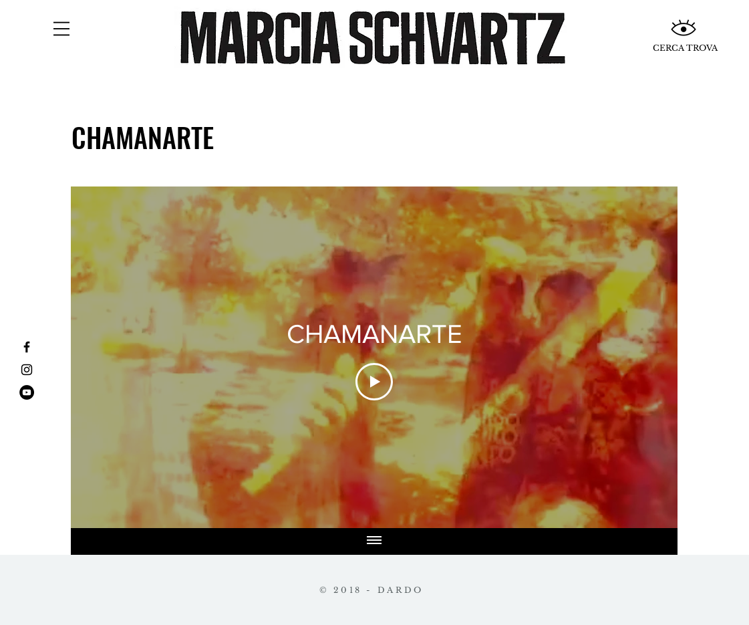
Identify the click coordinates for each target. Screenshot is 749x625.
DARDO (401, 590)
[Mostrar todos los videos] (374, 541)
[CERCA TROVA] (685, 48)
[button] (61, 29)
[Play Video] (374, 381)
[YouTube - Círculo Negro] (26, 392)
